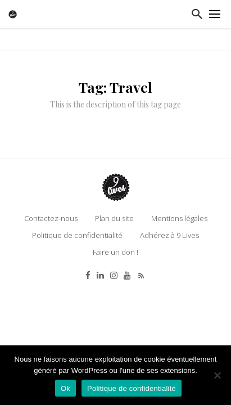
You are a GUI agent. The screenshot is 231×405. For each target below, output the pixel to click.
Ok (65, 388)
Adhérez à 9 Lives (169, 235)
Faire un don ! (115, 252)
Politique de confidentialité (77, 235)
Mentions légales (179, 218)
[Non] (217, 375)
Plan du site (114, 218)
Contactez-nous (51, 218)
